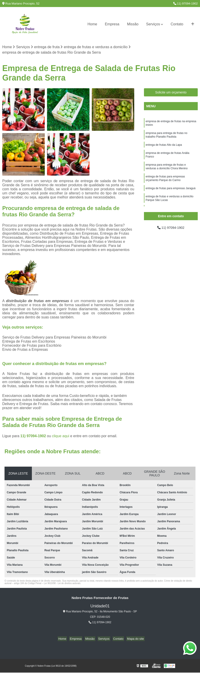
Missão (133, 24)
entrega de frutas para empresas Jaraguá (170, 194)
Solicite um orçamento (171, 93)
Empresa (112, 24)
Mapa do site (132, 639)
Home (92, 24)
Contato (177, 24)
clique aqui (60, 436)
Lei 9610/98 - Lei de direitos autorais (62, 583)
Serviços (153, 24)
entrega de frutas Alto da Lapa (164, 147)
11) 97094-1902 (185, 3)
